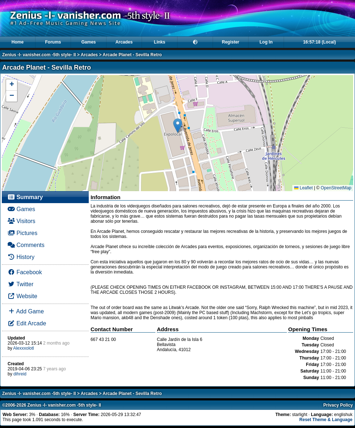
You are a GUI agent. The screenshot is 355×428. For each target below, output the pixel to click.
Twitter (20, 284)
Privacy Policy (338, 405)
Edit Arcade (27, 323)
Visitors (22, 221)
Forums (53, 42)
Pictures (22, 233)
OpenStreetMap (336, 187)
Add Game (26, 311)
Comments (26, 245)
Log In (266, 42)
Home (18, 42)
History (21, 257)
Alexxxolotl (23, 348)
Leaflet (303, 187)
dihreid (19, 373)
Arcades (124, 42)
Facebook (25, 272)
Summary (25, 197)
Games (88, 42)
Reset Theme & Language (325, 419)
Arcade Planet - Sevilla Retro (132, 54)
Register (230, 42)
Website (22, 296)
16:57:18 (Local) (319, 42)
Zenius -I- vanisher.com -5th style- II (39, 54)
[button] (177, 125)
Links (159, 42)
